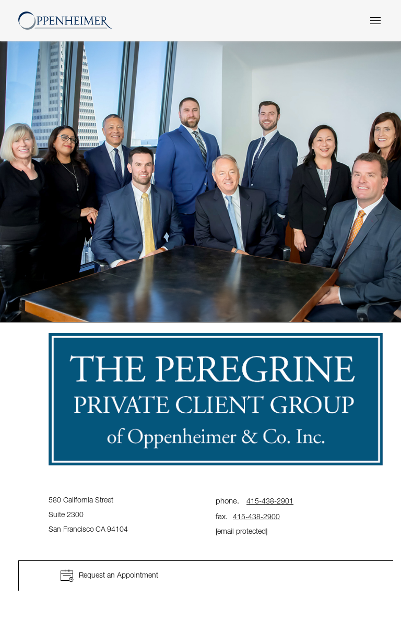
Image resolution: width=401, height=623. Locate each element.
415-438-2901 (269, 500)
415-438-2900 (256, 516)
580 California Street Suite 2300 (89, 514)
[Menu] (375, 21)
